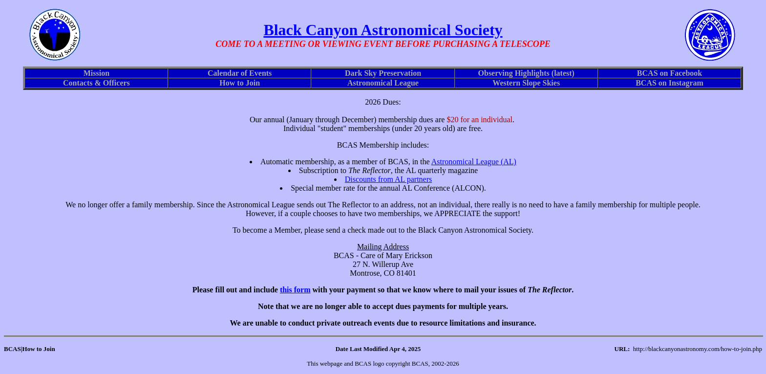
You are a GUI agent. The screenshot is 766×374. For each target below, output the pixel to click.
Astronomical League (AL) (473, 161)
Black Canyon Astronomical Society (382, 30)
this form (295, 290)
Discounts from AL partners (388, 179)
